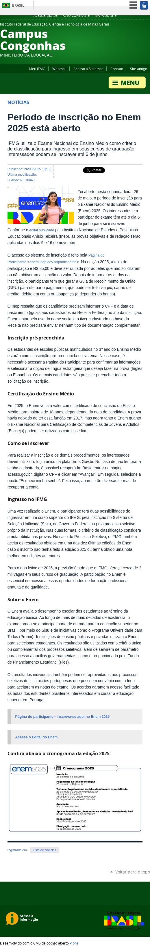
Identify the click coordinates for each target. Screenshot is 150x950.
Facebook (140, 26)
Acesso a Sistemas (88, 68)
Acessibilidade (46, 16)
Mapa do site (105, 16)
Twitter (125, 26)
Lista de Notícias (44, 850)
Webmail (59, 68)
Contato (116, 68)
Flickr (147, 26)
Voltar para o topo (132, 872)
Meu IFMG (37, 68)
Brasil (18, 5)
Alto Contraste (76, 16)
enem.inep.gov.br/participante (53, 262)
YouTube (133, 26)
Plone (74, 943)
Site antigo (138, 68)
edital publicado (41, 230)
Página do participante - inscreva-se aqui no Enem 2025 (62, 717)
